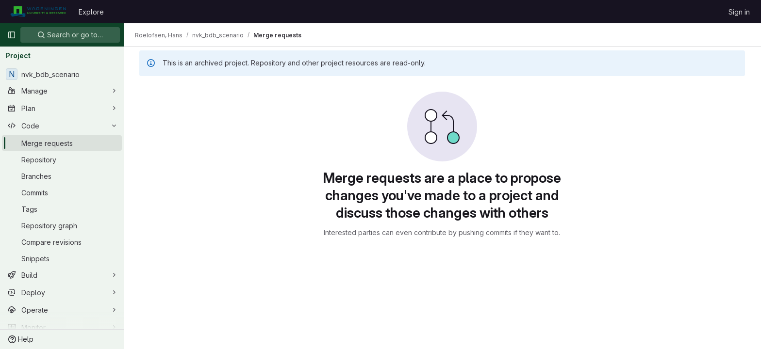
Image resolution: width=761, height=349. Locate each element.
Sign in (739, 12)
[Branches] (62, 176)
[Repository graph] (62, 225)
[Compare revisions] (62, 242)
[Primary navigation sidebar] (11, 35)
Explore (91, 12)
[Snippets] (62, 258)
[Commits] (62, 192)
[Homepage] (38, 11)
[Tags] (62, 209)
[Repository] (62, 159)
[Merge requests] (62, 143)
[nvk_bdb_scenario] (62, 74)
